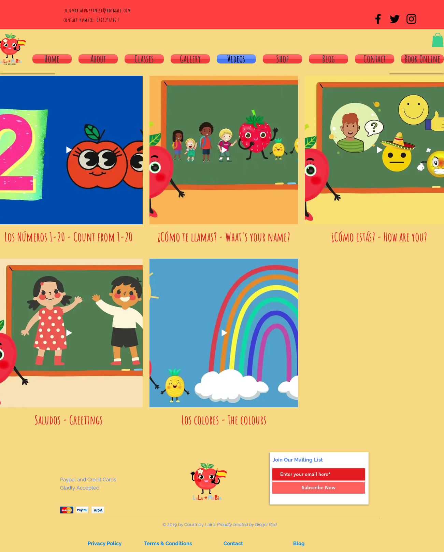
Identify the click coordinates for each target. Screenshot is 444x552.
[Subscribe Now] (318, 488)
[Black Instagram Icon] (411, 19)
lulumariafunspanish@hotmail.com (97, 10)
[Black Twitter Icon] (394, 19)
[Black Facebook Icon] (378, 19)
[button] (438, 40)
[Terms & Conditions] (168, 544)
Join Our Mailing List (298, 460)
